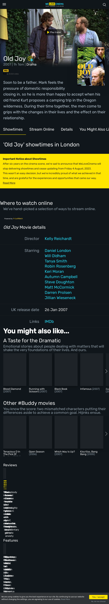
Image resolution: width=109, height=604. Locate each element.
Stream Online (43, 129)
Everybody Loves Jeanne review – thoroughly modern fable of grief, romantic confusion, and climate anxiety (85, 495)
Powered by (13, 218)
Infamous (86, 388)
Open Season (36, 451)
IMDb (49, 321)
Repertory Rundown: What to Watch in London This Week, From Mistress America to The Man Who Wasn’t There (86, 539)
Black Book (60, 388)
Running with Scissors (37, 390)
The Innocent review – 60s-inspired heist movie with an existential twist (12, 492)
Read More (65, 599)
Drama (31, 64)
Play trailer (53, 32)
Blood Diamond (12, 388)
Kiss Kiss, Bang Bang (89, 453)
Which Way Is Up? (64, 451)
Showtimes (13, 129)
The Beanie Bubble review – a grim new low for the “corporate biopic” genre (61, 492)
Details (69, 129)
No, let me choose (98, 601)
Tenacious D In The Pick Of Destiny (11, 454)
